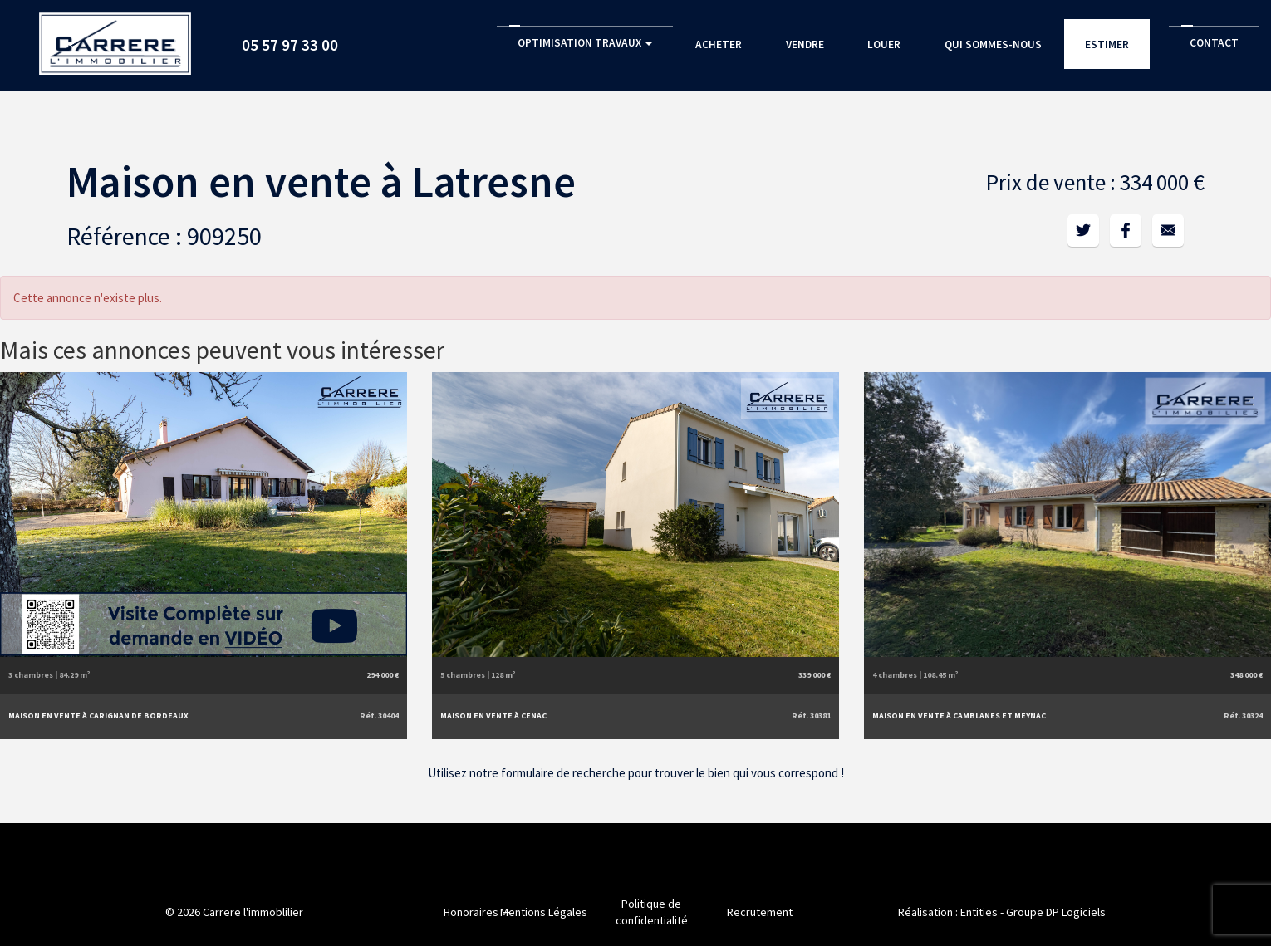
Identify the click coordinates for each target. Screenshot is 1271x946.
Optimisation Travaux (585, 43)
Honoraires (471, 911)
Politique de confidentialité (652, 912)
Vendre (804, 44)
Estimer (1108, 44)
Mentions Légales (543, 911)
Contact (1214, 43)
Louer (883, 44)
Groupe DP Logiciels (1056, 911)
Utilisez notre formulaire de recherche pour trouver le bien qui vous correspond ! (636, 773)
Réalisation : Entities (948, 911)
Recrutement (760, 911)
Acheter (718, 44)
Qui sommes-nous (993, 44)
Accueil (116, 38)
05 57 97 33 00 (291, 44)
